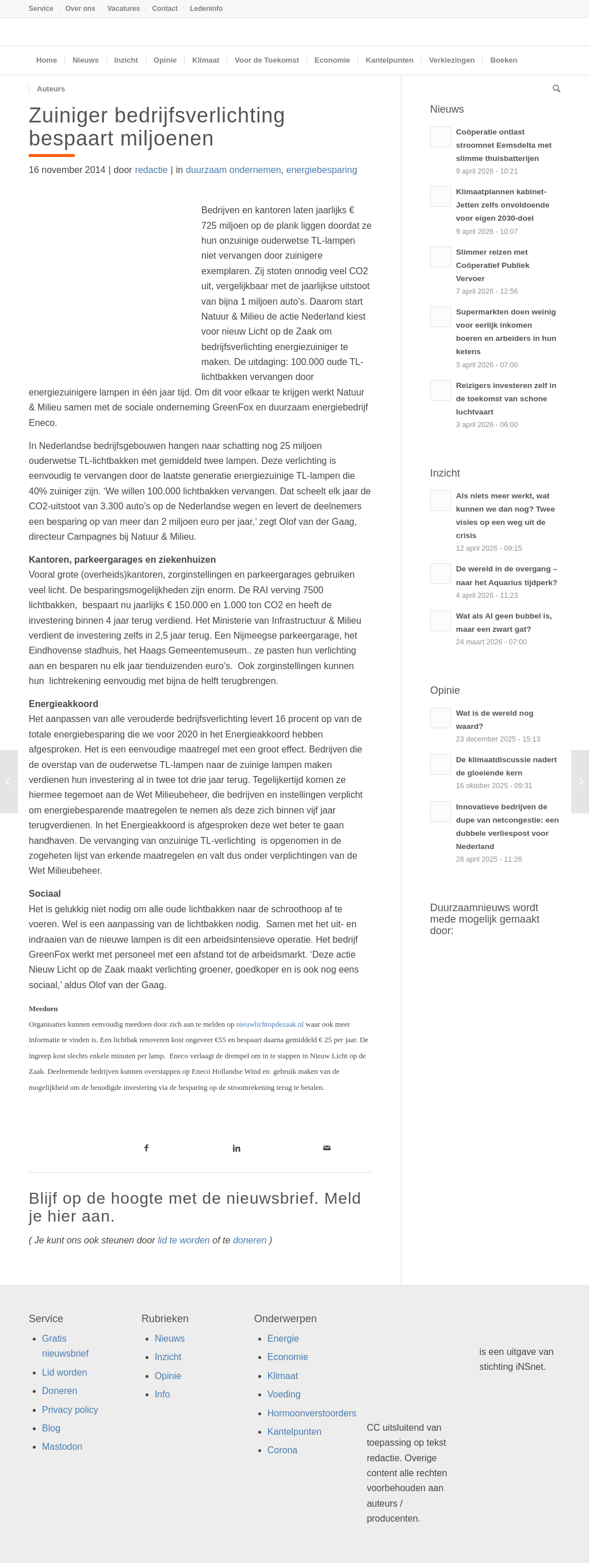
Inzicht (168, 1357)
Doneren (59, 1391)
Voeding (284, 1394)
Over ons (80, 9)
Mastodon (62, 1446)
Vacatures (124, 9)
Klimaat (282, 1376)
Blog (51, 1428)
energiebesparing (321, 170)
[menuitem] (44, 8)
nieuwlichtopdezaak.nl (270, 1024)
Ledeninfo (206, 9)
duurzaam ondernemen (233, 170)
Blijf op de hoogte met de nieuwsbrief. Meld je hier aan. (195, 1207)
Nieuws (170, 1338)
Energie (283, 1338)
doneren (250, 1240)
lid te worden (184, 1240)
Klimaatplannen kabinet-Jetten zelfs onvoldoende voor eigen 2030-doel (502, 204)
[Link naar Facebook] (147, 1148)
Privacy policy (70, 1410)
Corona (282, 1450)
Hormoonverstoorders (312, 1413)
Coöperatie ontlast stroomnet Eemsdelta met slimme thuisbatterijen (504, 145)
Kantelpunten (294, 1432)
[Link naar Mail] (327, 1148)
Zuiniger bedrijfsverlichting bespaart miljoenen (157, 126)
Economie (287, 1357)
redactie (151, 170)
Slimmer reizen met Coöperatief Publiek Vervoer (493, 265)
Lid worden (64, 1372)
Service (41, 9)
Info (162, 1394)
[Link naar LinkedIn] (237, 1148)
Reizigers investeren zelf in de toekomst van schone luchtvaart (506, 398)
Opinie (168, 1376)
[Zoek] (552, 89)
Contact (165, 9)
